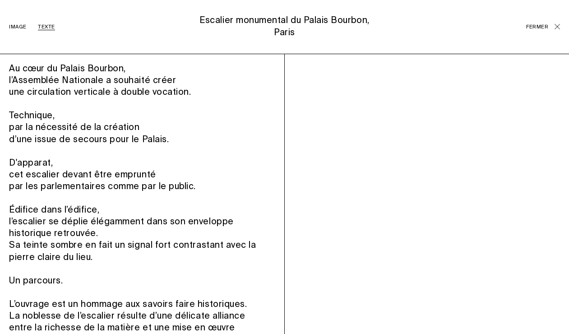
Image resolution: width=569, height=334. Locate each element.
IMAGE (18, 27)
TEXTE (46, 27)
